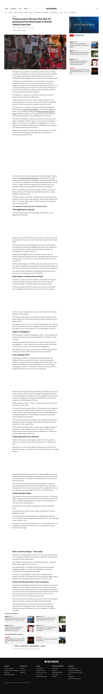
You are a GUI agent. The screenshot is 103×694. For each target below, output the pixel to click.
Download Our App (57, 672)
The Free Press (72, 12)
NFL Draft (6, 672)
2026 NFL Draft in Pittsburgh (11, 670)
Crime (60, 12)
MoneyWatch (45, 12)
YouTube (22, 668)
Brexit (17, 646)
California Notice (40, 670)
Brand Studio (55, 674)
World (26, 12)
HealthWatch (37, 12)
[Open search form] (97, 8)
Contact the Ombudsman (74, 678)
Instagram (22, 672)
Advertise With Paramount (74, 670)
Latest (7, 8)
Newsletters (55, 668)
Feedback (70, 676)
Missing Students (18, 12)
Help (69, 674)
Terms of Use (39, 674)
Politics (31, 12)
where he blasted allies (30, 109)
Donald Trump (24, 646)
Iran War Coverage (8, 668)
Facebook (22, 670)
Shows (26, 8)
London (43, 646)
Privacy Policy (39, 668)
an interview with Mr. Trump (28, 178)
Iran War (11, 12)
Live (20, 8)
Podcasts (54, 670)
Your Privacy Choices (41, 672)
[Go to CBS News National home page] (51, 8)
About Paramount (72, 668)
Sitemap (54, 676)
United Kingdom (34, 646)
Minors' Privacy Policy (41, 676)
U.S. (6, 12)
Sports (65, 12)
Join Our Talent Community (75, 672)
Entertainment (54, 12)
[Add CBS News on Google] (19, 30)
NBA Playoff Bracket (9, 674)
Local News (13, 8)
